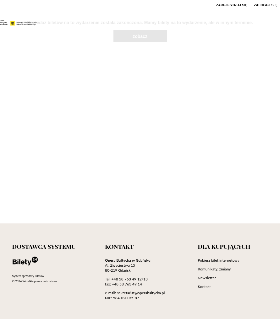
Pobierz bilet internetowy (218, 260)
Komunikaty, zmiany (214, 269)
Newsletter (207, 277)
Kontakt (204, 286)
